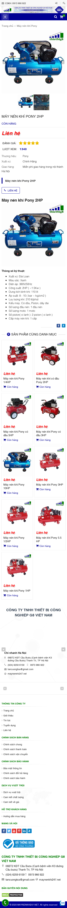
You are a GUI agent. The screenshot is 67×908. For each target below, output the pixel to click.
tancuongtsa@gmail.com (20, 669)
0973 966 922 (19, 3)
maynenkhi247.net (17, 673)
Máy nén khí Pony (27, 25)
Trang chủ (7, 25)
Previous (4, 649)
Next (63, 649)
